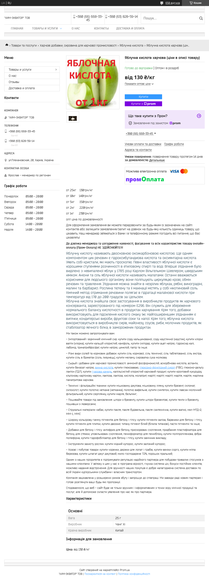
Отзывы (14, 82)
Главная (17, 28)
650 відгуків (172, 2)
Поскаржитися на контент (100, 573)
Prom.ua (125, 570)
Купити (143, 96)
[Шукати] (201, 18)
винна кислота (104, 367)
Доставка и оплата (130, 28)
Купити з (143, 104)
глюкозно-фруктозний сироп (157, 367)
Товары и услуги (45, 28)
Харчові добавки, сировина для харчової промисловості (78, 45)
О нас (76, 28)
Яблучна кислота (131, 45)
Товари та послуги (24, 45)
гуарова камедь (102, 371)
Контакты (101, 28)
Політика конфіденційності (134, 573)
